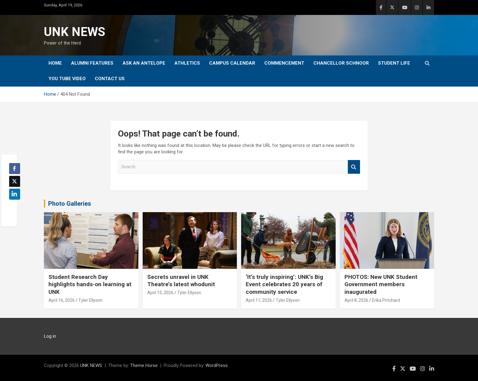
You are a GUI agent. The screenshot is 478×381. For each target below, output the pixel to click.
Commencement (284, 63)
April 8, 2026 (356, 300)
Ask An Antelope (144, 63)
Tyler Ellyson (90, 300)
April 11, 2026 (259, 300)
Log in (50, 336)
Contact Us (110, 78)
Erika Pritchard (386, 300)
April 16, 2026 (61, 300)
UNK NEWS (74, 32)
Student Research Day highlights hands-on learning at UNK (89, 284)
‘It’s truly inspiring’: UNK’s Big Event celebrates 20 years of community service (284, 284)
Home (55, 63)
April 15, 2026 (160, 292)
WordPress (216, 365)
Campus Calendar (232, 63)
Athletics (187, 63)
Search (354, 167)
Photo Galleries (69, 203)
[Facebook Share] (14, 168)
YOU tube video (67, 78)
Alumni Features (92, 63)
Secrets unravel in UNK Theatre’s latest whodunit (181, 280)
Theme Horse (144, 365)
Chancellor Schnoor (341, 63)
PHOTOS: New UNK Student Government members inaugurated (380, 284)
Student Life (394, 63)
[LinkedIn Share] (14, 194)
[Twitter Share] (14, 181)
